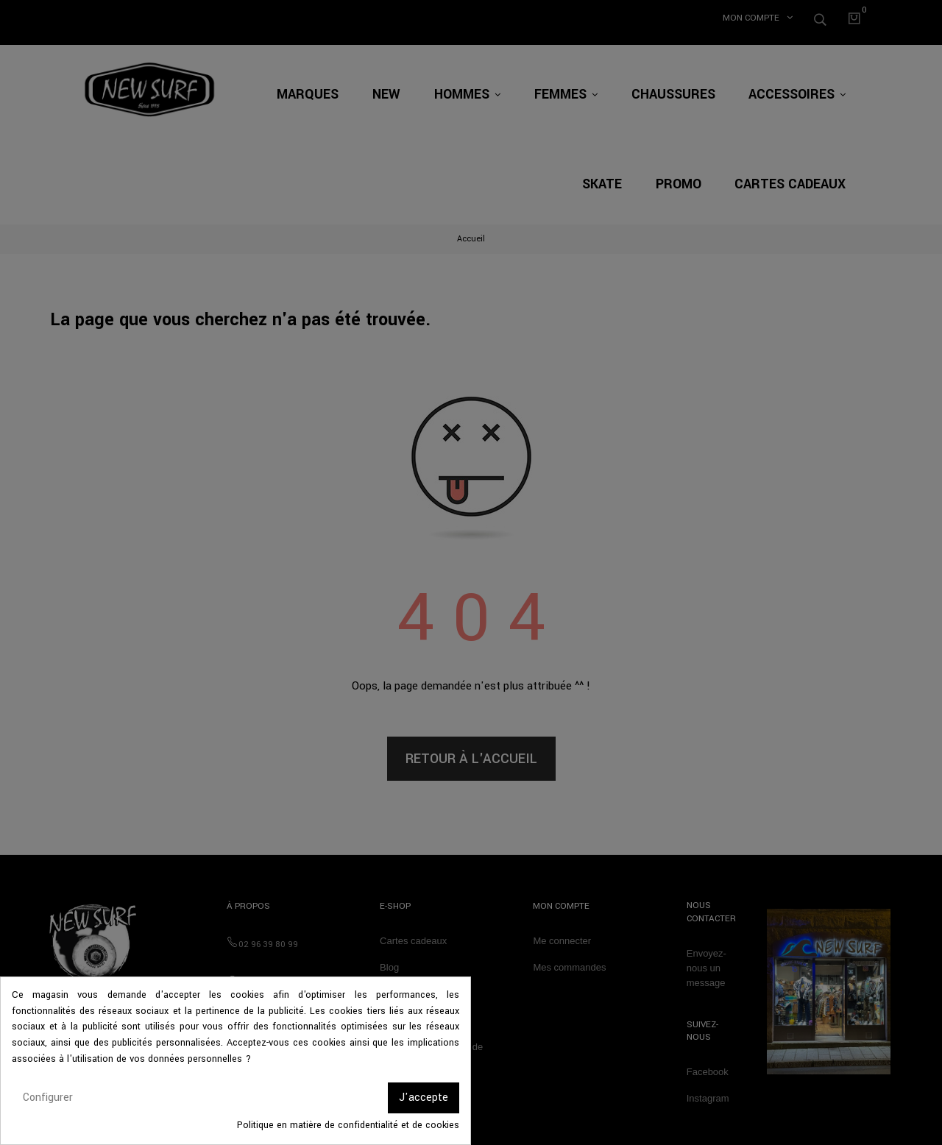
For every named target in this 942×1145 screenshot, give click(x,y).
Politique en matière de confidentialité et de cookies (348, 1125)
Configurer (48, 1097)
